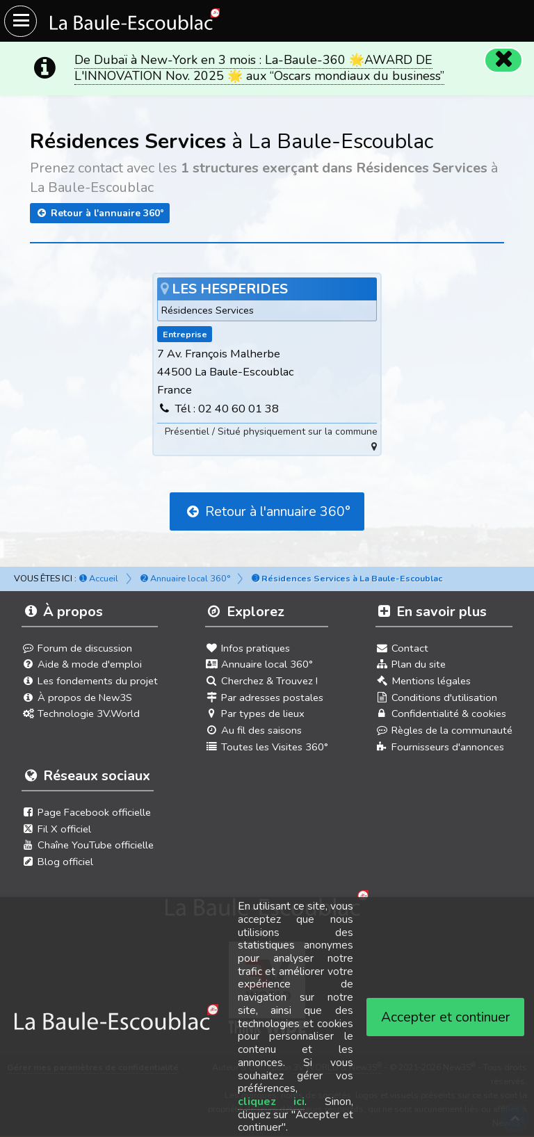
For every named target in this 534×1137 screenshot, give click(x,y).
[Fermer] (503, 60)
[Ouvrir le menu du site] (20, 21)
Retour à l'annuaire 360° (99, 213)
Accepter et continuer (445, 1017)
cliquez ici (271, 1101)
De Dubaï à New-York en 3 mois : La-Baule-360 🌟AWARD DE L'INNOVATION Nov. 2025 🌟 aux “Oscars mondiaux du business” (259, 67)
